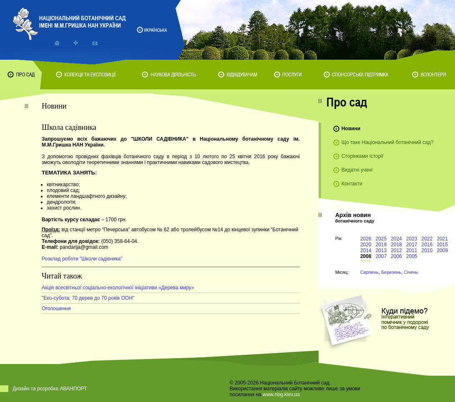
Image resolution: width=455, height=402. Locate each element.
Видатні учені (357, 170)
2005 (411, 256)
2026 (366, 239)
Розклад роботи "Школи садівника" (82, 259)
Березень (391, 272)
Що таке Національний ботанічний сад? (388, 142)
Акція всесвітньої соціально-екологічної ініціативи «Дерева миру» (118, 288)
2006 (396, 256)
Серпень (369, 272)
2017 (411, 245)
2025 (381, 239)
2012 (396, 250)
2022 (427, 239)
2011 (411, 250)
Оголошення (56, 308)
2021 (442, 239)
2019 (381, 245)
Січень (411, 272)
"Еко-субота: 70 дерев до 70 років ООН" (88, 298)
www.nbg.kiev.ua (281, 394)
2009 (442, 250)
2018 (396, 245)
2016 (427, 245)
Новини (351, 128)
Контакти (352, 184)
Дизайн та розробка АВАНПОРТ (50, 389)
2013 (381, 250)
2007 (381, 256)
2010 (427, 250)
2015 (442, 245)
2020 (366, 245)
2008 (366, 256)
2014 (366, 250)
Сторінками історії (363, 156)
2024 (396, 239)
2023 (411, 239)
